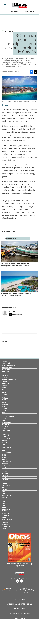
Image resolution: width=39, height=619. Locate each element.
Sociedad (4, 412)
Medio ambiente (6, 453)
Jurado (4, 528)
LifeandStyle (5, 394)
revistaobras (17, 581)
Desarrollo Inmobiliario (9, 365)
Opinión (4, 410)
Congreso (5, 404)
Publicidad (20, 599)
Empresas (4, 377)
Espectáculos (6, 485)
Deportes (4, 441)
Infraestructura (7, 367)
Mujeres (4, 392)
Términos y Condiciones (19, 614)
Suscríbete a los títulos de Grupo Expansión (19, 565)
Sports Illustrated (8, 416)
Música (4, 445)
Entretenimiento (6, 439)
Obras (4, 361)
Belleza (4, 494)
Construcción (14, 11)
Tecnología (5, 386)
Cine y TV (4, 443)
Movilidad (4, 459)
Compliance (19, 609)
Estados (4, 408)
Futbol (4, 418)
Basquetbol (5, 424)
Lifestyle (4, 429)
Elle (3, 502)
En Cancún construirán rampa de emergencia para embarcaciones (15, 265)
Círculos (4, 489)
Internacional (6, 384)
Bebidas (4, 518)
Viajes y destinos (7, 520)
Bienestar (5, 524)
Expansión (6, 375)
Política (5, 398)
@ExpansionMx (17, 314)
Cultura (4, 498)
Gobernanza (5, 457)
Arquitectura (6, 369)
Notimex (12, 311)
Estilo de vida (6, 510)
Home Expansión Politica (9, 379)
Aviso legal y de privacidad (19, 604)
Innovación (5, 463)
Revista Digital (6, 431)
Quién (4, 483)
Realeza (4, 487)
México (4, 402)
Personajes (5, 522)
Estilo (4, 437)
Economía (4, 382)
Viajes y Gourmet (7, 447)
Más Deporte (5, 426)
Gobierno (4, 400)
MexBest (5, 514)
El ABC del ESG (6, 465)
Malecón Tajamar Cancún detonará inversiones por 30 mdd (16, 295)
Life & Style (6, 435)
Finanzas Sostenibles (8, 461)
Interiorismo (5, 371)
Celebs (4, 508)
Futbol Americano (7, 422)
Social (4, 455)
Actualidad (5, 473)
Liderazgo (5, 475)
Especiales (5, 479)
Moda (3, 491)
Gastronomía (6, 516)
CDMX (3, 406)
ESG (3, 390)
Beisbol (4, 420)
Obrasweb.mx (21, 581)
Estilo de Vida (6, 526)
